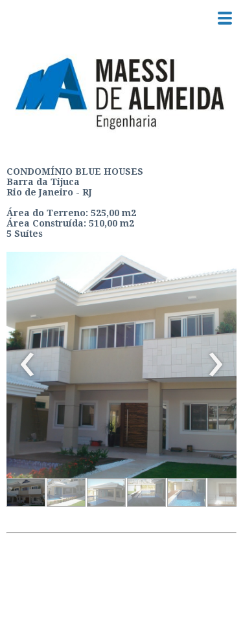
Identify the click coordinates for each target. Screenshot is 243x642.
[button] (25, 492)
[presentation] (27, 365)
